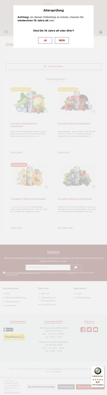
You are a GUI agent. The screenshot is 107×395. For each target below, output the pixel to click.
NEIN (62, 40)
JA (45, 40)
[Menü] (102, 367)
